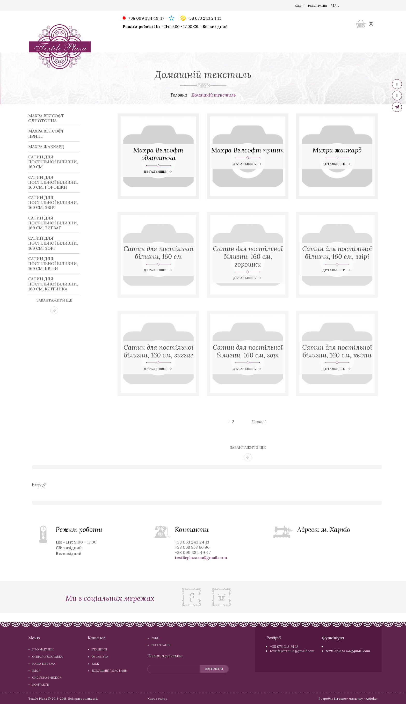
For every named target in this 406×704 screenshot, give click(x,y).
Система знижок (145, 6)
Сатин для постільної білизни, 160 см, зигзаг (53, 222)
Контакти (172, 6)
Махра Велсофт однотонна (46, 118)
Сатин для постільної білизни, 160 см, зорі (53, 243)
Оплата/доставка (73, 6)
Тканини (132, 47)
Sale (187, 47)
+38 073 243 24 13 (200, 18)
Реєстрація (317, 6)
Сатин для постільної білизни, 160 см (53, 161)
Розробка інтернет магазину (340, 698)
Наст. (259, 421)
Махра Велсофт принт (46, 133)
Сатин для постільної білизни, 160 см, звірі (53, 202)
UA (335, 5)
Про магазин (43, 6)
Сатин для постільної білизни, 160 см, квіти (53, 263)
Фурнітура (162, 47)
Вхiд (297, 6)
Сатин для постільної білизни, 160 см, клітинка (53, 283)
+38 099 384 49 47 (142, 18)
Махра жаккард (46, 146)
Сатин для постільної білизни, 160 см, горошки (53, 182)
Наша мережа (103, 6)
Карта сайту (157, 698)
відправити (213, 669)
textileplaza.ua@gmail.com (292, 651)
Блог (123, 6)
